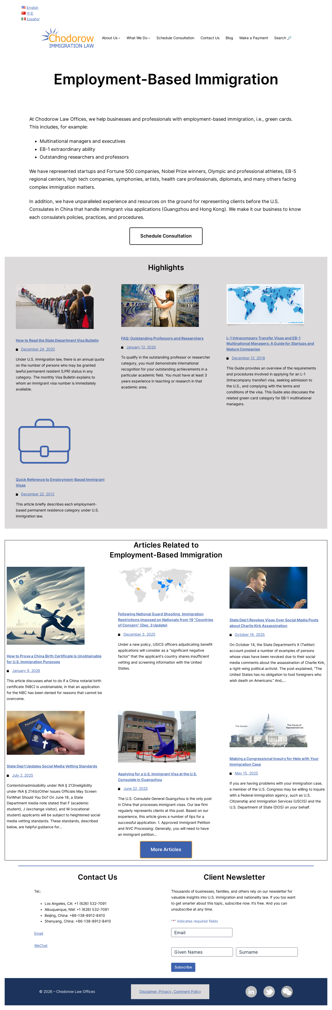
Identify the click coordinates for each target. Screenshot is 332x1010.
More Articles (166, 849)
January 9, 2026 (26, 671)
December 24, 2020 (38, 349)
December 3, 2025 (139, 634)
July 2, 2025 (22, 775)
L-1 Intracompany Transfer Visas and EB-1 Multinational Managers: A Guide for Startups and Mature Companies (270, 343)
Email (38, 933)
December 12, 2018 (248, 358)
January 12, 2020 (141, 347)
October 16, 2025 (250, 634)
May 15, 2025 (246, 773)
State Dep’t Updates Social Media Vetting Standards (52, 766)
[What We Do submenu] (149, 38)
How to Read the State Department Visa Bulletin (57, 340)
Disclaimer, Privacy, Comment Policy (170, 991)
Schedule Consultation (166, 236)
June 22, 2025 (135, 788)
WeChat (40, 946)
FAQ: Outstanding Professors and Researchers (162, 338)
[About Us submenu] (119, 38)
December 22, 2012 (37, 494)
